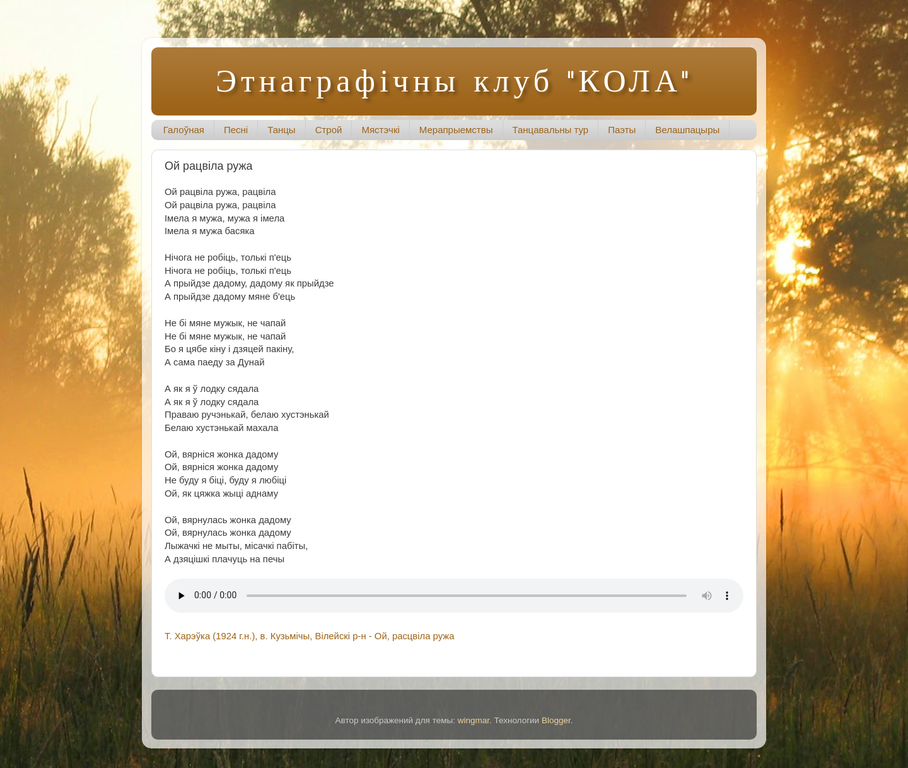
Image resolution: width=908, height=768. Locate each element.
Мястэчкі (380, 129)
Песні (236, 129)
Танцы (281, 129)
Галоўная (183, 129)
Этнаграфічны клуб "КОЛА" (454, 80)
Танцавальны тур (551, 129)
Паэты (622, 129)
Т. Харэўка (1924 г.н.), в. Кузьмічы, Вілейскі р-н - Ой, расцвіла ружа (309, 636)
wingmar (473, 720)
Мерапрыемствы (456, 129)
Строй (328, 129)
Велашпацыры (687, 129)
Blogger (556, 720)
